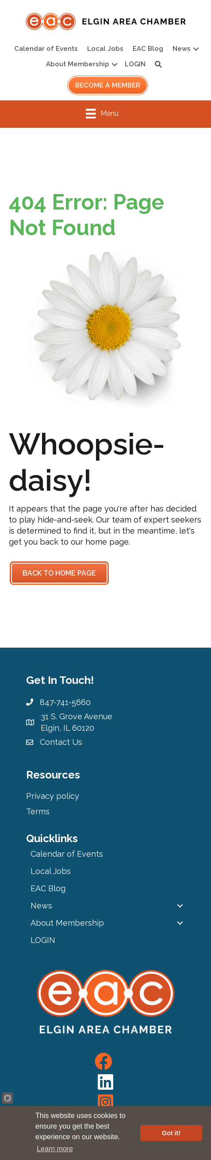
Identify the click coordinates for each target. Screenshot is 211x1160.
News (182, 49)
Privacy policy (52, 796)
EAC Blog (148, 49)
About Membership (77, 64)
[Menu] (102, 114)
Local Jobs (105, 49)
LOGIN (135, 64)
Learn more (55, 1148)
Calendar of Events (46, 49)
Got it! (171, 1133)
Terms (38, 811)
